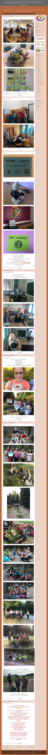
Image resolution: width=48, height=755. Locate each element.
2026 (38, 60)
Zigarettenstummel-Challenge (40, 24)
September (39, 75)
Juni (38, 87)
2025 (38, 61)
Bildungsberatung (38, 26)
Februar (39, 92)
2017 (38, 95)
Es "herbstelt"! (6, 18)
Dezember (39, 71)
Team (37, 28)
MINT (37, 27)
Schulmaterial (38, 32)
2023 (38, 64)
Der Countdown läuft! (7, 703)
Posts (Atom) (8, 748)
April (38, 90)
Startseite (19, 746)
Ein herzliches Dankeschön (8, 272)
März (38, 91)
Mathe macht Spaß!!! (7, 98)
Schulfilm (37, 25)
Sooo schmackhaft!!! (7, 357)
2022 (38, 65)
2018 (38, 70)
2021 (38, 66)
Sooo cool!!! (5, 152)
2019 (38, 69)
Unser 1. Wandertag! (7, 424)
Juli (38, 86)
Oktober (39, 74)
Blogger (33, 752)
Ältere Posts (31, 746)
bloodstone (26, 752)
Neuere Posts (6, 746)
